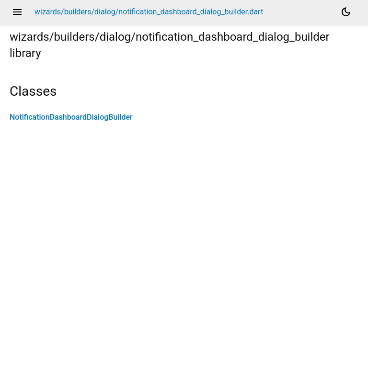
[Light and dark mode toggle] (346, 12)
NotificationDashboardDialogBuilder (71, 117)
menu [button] (17, 12)
